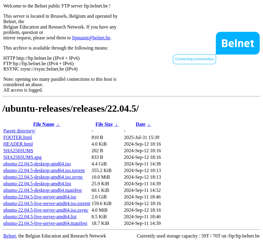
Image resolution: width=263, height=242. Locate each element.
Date (140, 124)
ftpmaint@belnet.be (91, 37)
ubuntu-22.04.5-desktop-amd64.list (37, 183)
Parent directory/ (19, 130)
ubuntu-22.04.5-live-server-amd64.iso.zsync (45, 210)
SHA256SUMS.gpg (22, 157)
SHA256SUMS (18, 150)
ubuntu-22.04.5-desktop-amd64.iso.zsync (43, 177)
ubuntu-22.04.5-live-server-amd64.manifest (45, 223)
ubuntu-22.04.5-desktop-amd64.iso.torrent (44, 170)
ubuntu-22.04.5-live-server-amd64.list (40, 216)
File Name (43, 124)
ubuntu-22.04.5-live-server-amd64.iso (39, 196)
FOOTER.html (17, 137)
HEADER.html (18, 144)
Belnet (9, 235)
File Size (104, 124)
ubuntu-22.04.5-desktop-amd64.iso (37, 163)
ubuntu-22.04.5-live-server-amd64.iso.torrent (46, 203)
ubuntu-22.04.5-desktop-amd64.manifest (42, 190)
